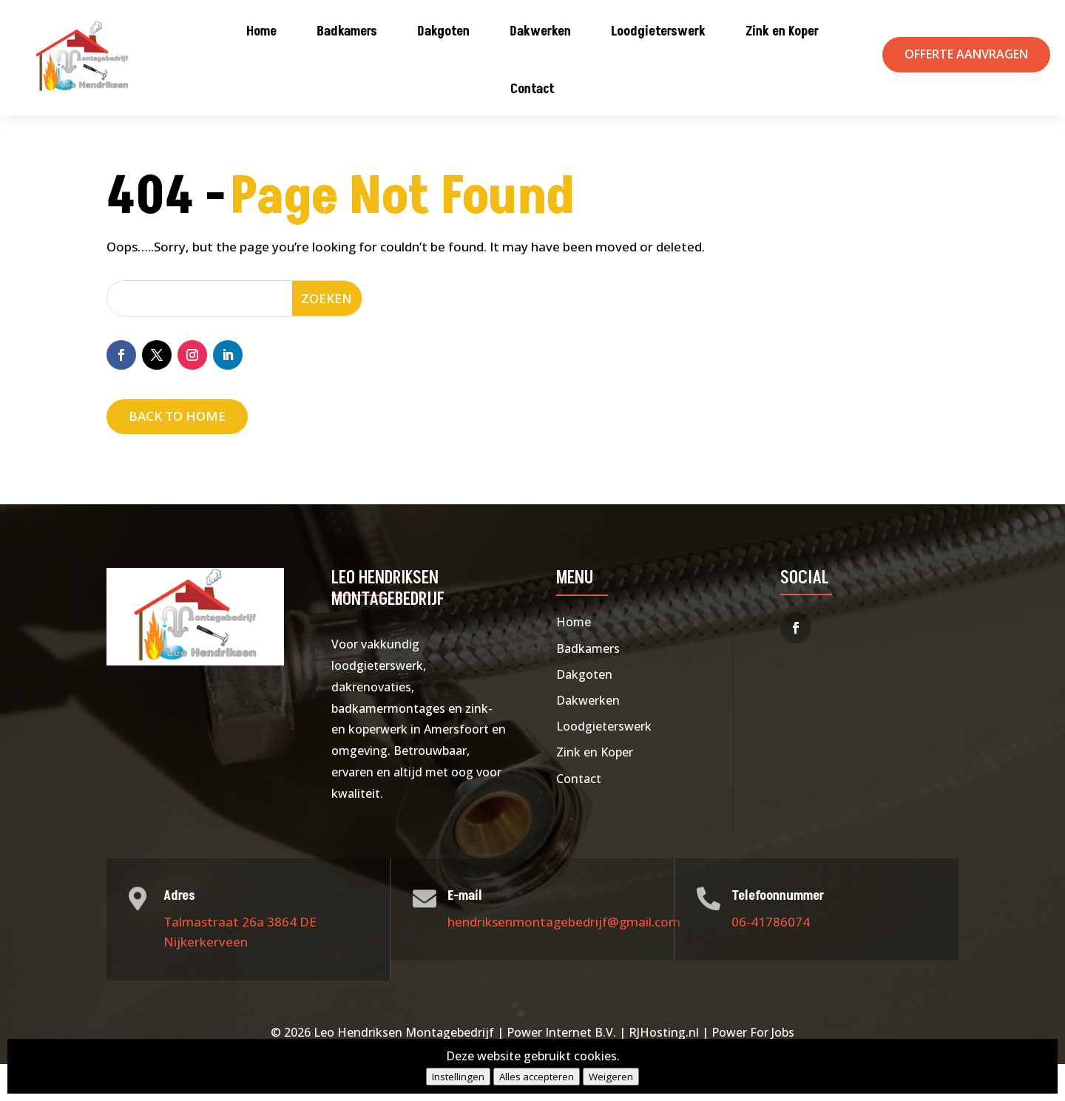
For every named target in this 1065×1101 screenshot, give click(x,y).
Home (261, 31)
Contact (532, 89)
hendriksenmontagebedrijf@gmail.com (563, 957)
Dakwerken (540, 31)
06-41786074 (770, 957)
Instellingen (458, 1076)
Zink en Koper (782, 31)
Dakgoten (443, 31)
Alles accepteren (536, 1076)
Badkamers (347, 31)
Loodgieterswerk (658, 31)
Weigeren (611, 1076)
